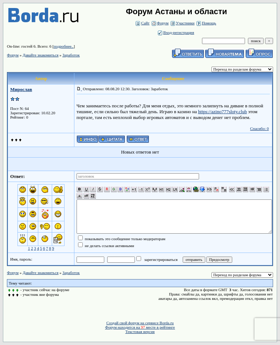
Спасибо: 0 (259, 128)
